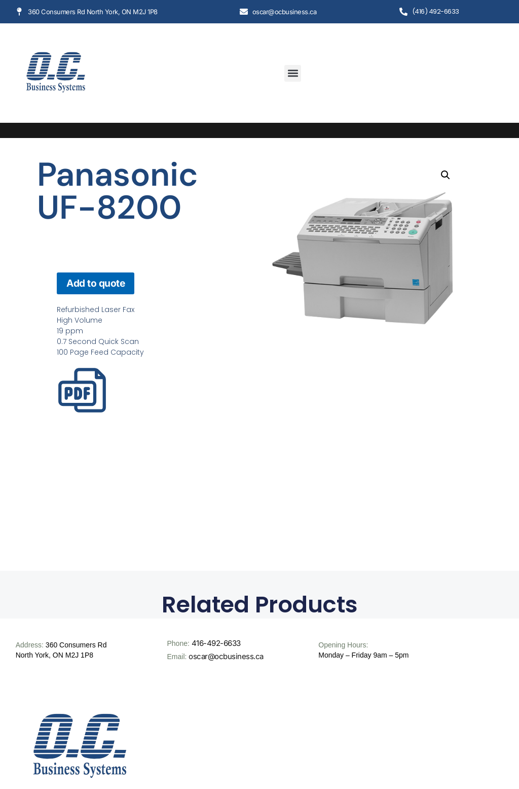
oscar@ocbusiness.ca (226, 656)
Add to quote (95, 283)
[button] (292, 73)
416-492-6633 (216, 643)
